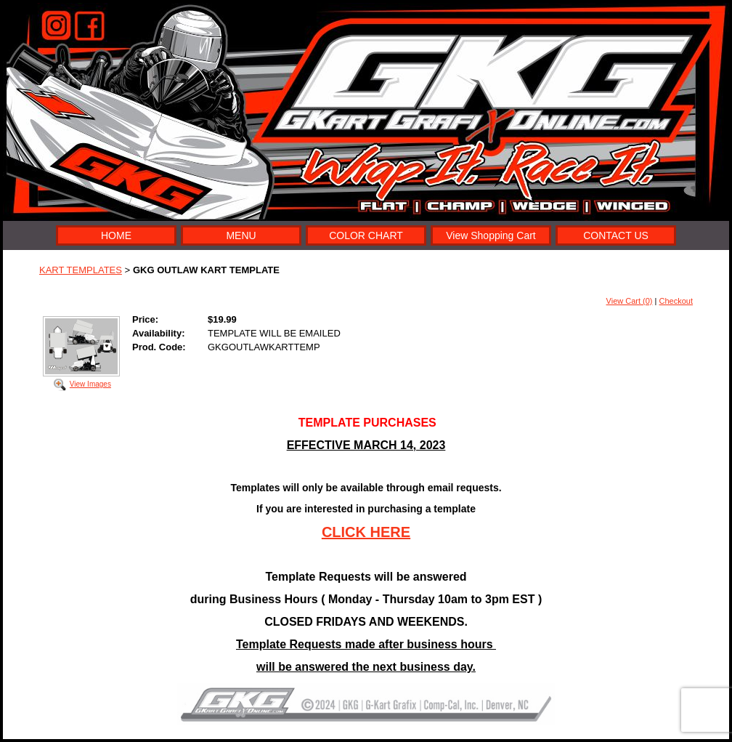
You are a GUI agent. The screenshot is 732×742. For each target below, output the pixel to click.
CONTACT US (615, 235)
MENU (241, 235)
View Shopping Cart (490, 235)
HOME (116, 235)
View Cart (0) (629, 301)
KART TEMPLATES (80, 270)
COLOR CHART (366, 235)
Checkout (676, 301)
